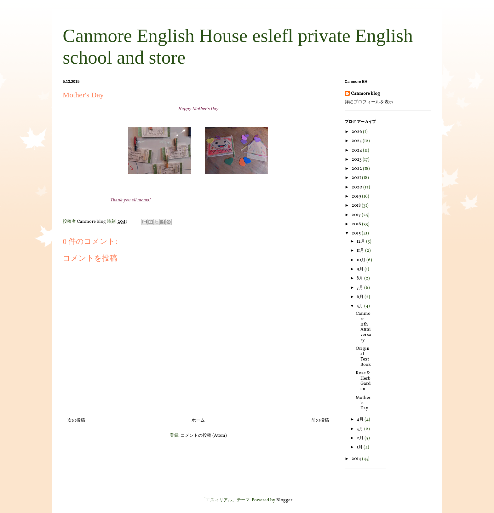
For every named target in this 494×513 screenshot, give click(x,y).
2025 (357, 141)
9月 (361, 269)
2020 (357, 187)
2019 (357, 196)
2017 (357, 215)
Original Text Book (363, 356)
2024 (357, 150)
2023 (357, 160)
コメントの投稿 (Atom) (204, 436)
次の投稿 (76, 421)
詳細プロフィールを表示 (369, 102)
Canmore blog (365, 94)
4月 (361, 420)
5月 (360, 306)
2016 (357, 224)
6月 (361, 297)
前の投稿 (320, 421)
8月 (360, 278)
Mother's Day (363, 403)
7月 (360, 288)
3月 (360, 429)
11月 (361, 251)
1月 (360, 447)
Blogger (284, 500)
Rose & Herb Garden (363, 381)
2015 (357, 233)
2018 (357, 206)
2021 (357, 178)
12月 (361, 242)
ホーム (198, 421)
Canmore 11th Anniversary (363, 327)
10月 (361, 260)
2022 (357, 169)
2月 (361, 438)
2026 (357, 132)
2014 (357, 459)
